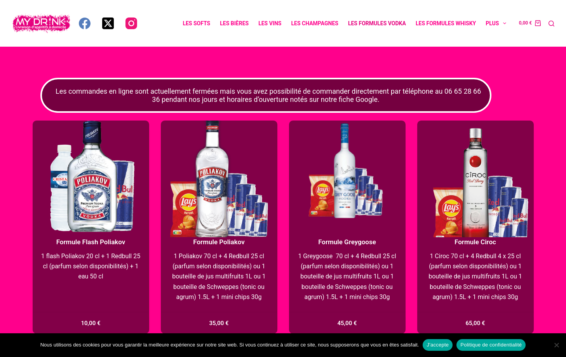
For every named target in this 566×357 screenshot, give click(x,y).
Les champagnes (314, 23)
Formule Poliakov (218, 242)
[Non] (556, 345)
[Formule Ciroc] (475, 179)
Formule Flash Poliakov (90, 242)
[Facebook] (85, 23)
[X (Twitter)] (108, 23)
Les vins (269, 23)
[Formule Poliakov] (219, 179)
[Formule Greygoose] (347, 179)
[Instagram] (131, 23)
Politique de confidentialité (491, 345)
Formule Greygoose (347, 242)
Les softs (196, 23)
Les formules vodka (377, 23)
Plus (497, 23)
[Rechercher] (551, 23)
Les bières (234, 23)
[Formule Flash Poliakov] (91, 179)
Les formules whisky (446, 23)
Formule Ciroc (475, 242)
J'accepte (438, 345)
